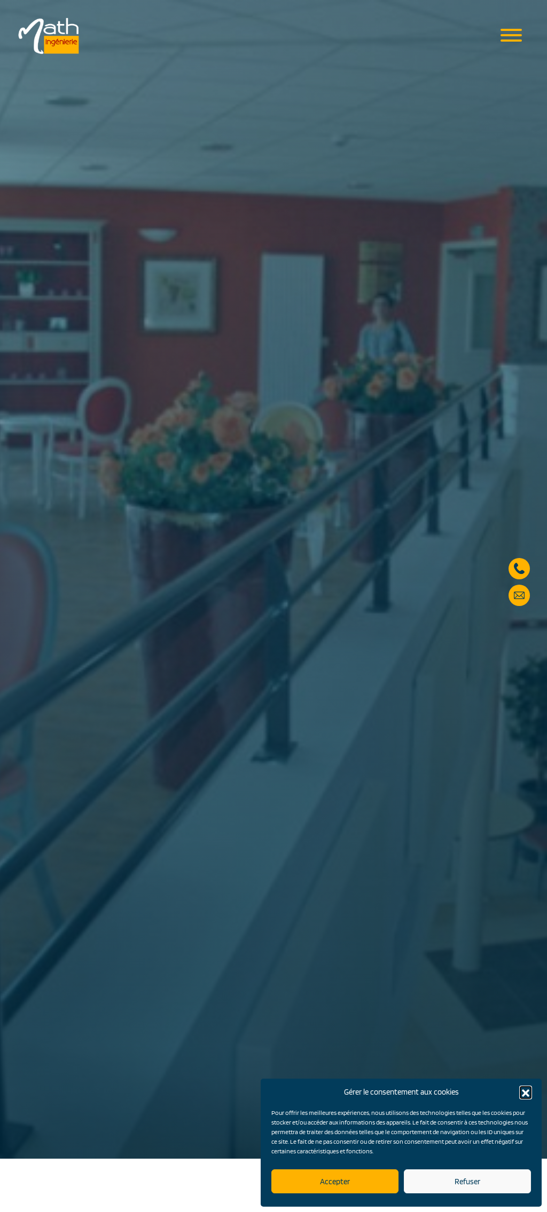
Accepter (335, 1181)
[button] (525, 1092)
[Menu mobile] (511, 36)
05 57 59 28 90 (519, 532)
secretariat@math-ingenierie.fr (519, 558)
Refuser (467, 1181)
